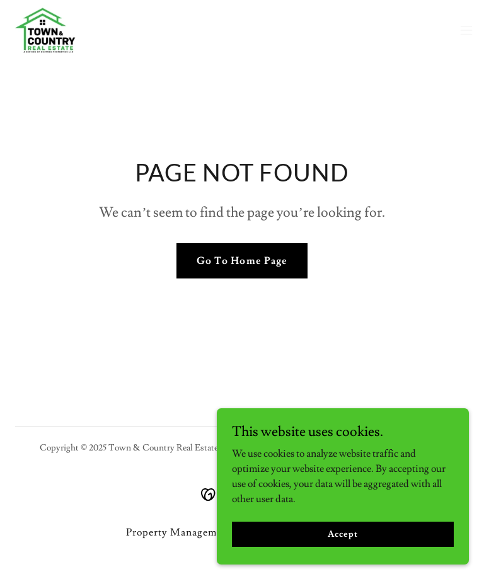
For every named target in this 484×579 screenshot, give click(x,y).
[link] (45, 30)
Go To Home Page (242, 261)
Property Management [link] (179, 532)
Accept (342, 533)
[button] (466, 30)
